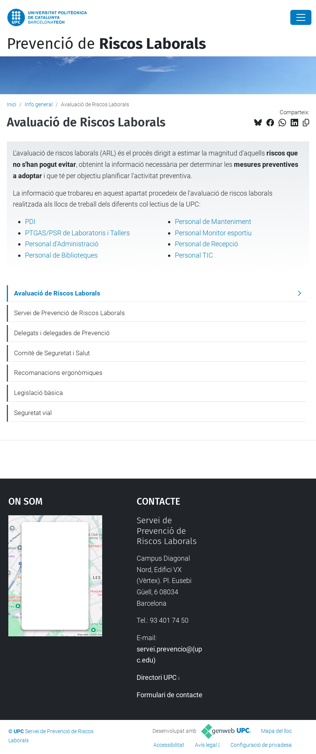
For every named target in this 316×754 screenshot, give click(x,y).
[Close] (300, 17)
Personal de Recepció (206, 244)
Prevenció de (106, 44)
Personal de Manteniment (213, 221)
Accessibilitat (168, 745)
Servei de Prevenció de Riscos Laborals (69, 313)
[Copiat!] (306, 122)
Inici (11, 104)
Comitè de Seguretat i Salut (52, 353)
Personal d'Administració (61, 244)
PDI (30, 221)
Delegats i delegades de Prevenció (62, 333)
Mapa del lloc (276, 731)
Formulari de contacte (169, 695)
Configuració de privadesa (261, 745)
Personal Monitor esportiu (213, 233)
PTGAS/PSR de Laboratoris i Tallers (77, 233)
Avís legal (206, 745)
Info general (39, 104)
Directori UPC (157, 677)
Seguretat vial (33, 413)
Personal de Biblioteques (61, 255)
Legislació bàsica (38, 392)
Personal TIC (194, 255)
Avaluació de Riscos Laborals (57, 293)
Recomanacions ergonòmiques (58, 372)
